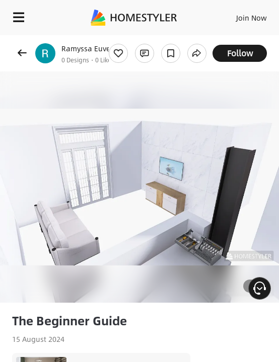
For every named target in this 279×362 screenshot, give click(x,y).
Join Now (251, 17)
